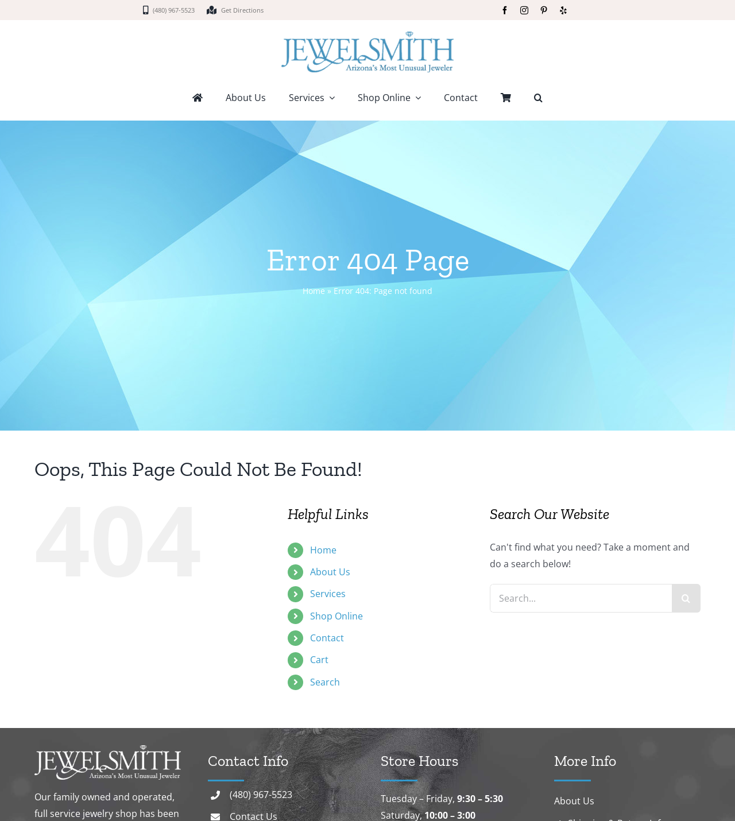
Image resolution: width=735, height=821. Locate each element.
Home (314, 290)
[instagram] (524, 10)
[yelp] (563, 10)
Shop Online (336, 616)
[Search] (686, 598)
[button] (538, 99)
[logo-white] (107, 749)
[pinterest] (544, 10)
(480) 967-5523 (261, 794)
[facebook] (505, 10)
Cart (319, 659)
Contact (327, 638)
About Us (330, 572)
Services (328, 593)
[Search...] (581, 598)
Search (325, 682)
